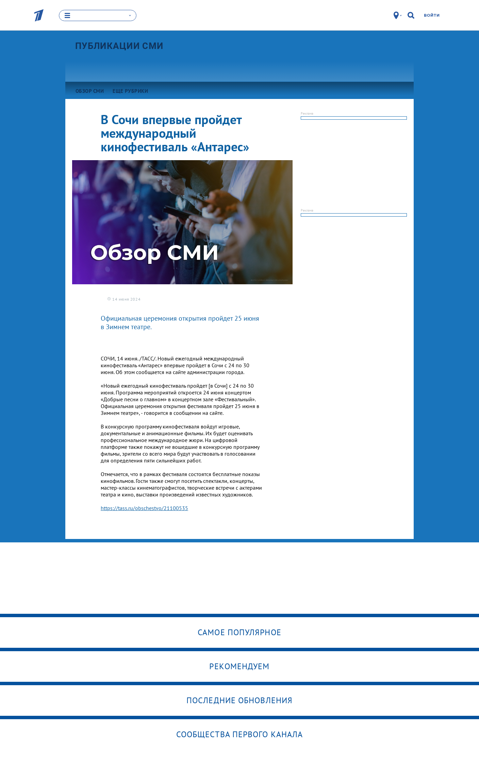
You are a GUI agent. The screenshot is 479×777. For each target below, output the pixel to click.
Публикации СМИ (119, 46)
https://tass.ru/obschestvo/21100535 (144, 508)
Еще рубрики (130, 91)
